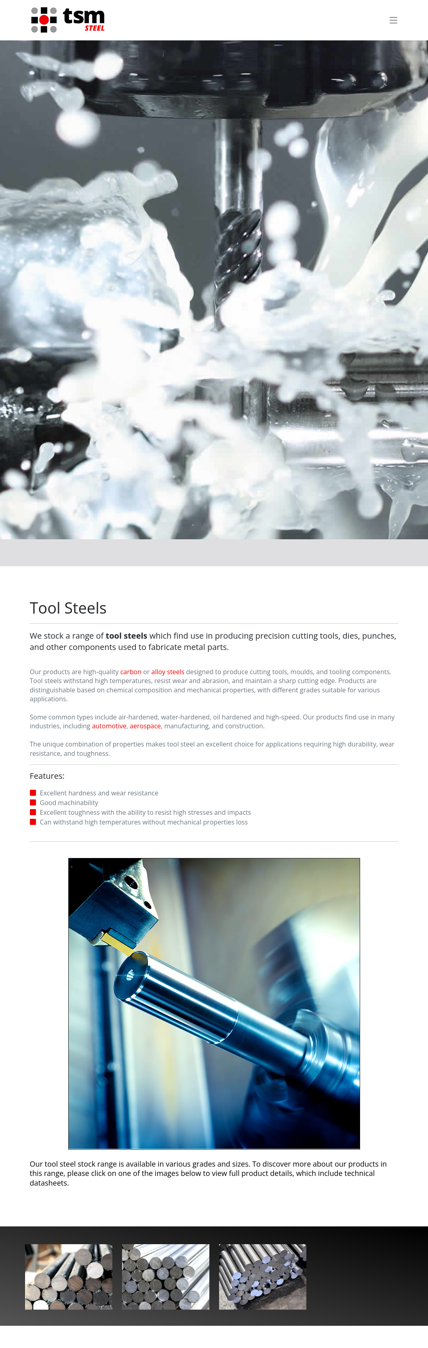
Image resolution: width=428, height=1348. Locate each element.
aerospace (145, 726)
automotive (109, 726)
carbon (130, 671)
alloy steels (167, 671)
